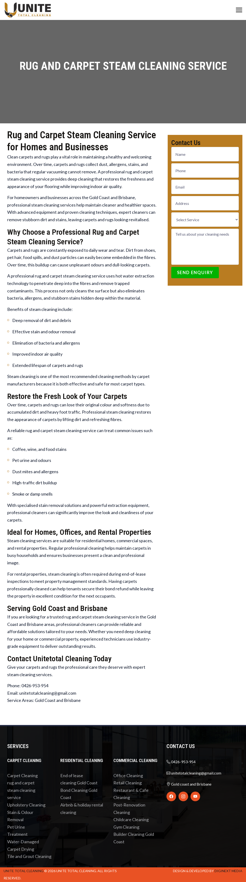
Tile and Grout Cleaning (29, 856)
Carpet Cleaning (22, 775)
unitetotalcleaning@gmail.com (193, 773)
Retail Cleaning (127, 782)
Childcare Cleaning (131, 819)
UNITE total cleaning (23, 871)
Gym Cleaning (126, 827)
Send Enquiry (195, 272)
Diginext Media (228, 871)
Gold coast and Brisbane (188, 784)
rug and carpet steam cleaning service (21, 790)
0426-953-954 (181, 761)
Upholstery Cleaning (26, 804)
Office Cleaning (128, 775)
